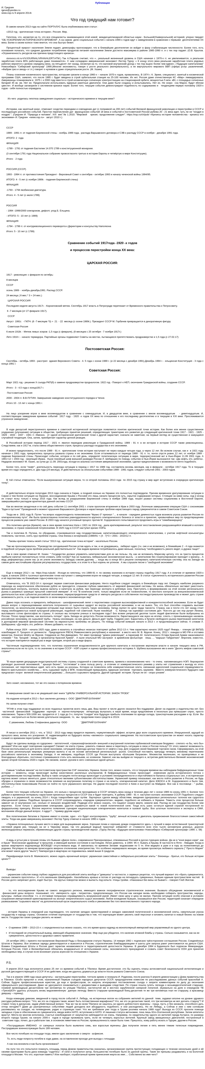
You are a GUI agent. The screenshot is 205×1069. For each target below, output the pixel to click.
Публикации (102, 2)
